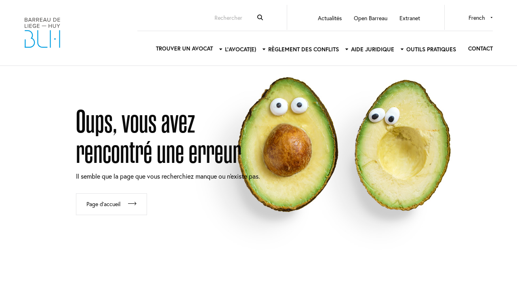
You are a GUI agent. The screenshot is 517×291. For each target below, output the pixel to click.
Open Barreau (370, 18)
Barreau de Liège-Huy (42, 33)
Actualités (330, 18)
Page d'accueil (103, 204)
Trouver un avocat (184, 48)
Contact (480, 48)
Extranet (409, 18)
